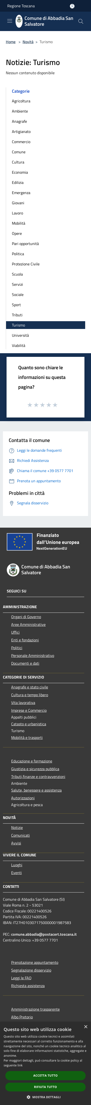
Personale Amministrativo (32, 655)
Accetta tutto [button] (45, 1075)
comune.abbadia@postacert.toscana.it (44, 934)
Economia (20, 172)
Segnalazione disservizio (31, 970)
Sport (16, 305)
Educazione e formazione (31, 761)
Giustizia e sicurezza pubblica (35, 769)
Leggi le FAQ (21, 978)
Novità (28, 42)
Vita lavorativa (23, 702)
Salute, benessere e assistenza (36, 790)
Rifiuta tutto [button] (45, 1087)
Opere (17, 233)
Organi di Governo (26, 617)
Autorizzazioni (23, 798)
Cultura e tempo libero (29, 695)
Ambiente (20, 111)
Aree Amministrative (28, 624)
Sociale (18, 294)
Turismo (18, 325)
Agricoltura (21, 101)
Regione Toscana (21, 6)
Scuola (17, 274)
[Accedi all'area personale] (72, 6)
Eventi (16, 873)
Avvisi (16, 843)
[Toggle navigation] (10, 21)
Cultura (18, 162)
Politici (16, 648)
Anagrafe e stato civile (29, 687)
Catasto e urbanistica (28, 724)
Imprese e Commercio (29, 710)
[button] (45, 1097)
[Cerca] (81, 21)
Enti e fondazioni (25, 640)
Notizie (17, 827)
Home (11, 42)
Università (20, 335)
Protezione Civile (26, 264)
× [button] (85, 1027)
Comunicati (20, 835)
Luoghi (16, 865)
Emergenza (21, 193)
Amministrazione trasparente (35, 1009)
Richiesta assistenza (28, 986)
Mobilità (18, 223)
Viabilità (18, 345)
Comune (18, 152)
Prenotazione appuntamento (34, 962)
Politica (18, 254)
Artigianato (21, 131)
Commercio (21, 142)
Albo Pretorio (22, 1017)
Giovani (18, 203)
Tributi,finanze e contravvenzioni (38, 776)
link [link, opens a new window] (20, 1065)
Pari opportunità (25, 243)
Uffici (15, 632)
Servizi (17, 284)
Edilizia (18, 182)
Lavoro (17, 213)
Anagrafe (19, 121)
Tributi (17, 315)
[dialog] (45, 1063)
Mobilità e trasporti (27, 737)
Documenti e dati (25, 663)
